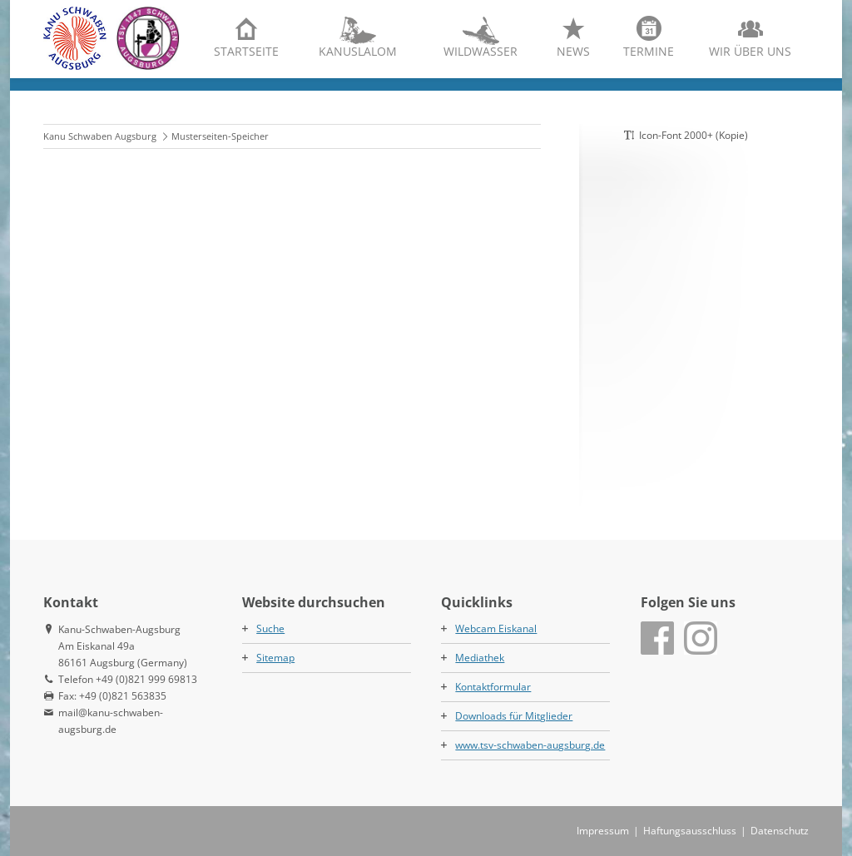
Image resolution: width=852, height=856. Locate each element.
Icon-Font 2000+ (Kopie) (693, 135)
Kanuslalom (358, 51)
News (573, 51)
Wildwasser (480, 51)
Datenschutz (779, 831)
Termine (648, 51)
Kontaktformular (493, 687)
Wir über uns (750, 51)
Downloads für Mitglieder (513, 716)
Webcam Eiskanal (496, 628)
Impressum (603, 831)
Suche (270, 628)
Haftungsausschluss (689, 831)
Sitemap (275, 658)
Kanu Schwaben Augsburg (99, 136)
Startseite (246, 51)
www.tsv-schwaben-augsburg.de (530, 745)
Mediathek (479, 658)
